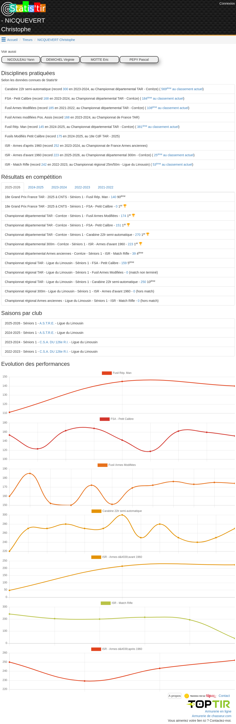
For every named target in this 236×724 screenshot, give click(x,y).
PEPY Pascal (139, 59)
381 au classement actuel (157, 127)
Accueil (12, 40)
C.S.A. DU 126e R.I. (54, 342)
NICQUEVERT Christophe (56, 40)
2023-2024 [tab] (59, 187)
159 (124, 263)
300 (65, 89)
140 (113, 197)
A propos (175, 696)
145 (41, 127)
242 (44, 164)
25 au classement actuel (173, 155)
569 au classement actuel (181, 89)
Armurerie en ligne (218, 711)
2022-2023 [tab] (82, 187)
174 (123, 216)
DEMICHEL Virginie (60, 59)
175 (59, 136)
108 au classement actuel (167, 108)
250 (143, 282)
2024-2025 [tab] (36, 187)
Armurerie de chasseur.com (211, 716)
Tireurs (27, 40)
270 (137, 235)
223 (56, 155)
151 (118, 225)
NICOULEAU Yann (20, 59)
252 (56, 145)
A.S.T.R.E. (46, 323)
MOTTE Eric (100, 59)
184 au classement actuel (162, 98)
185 (51, 108)
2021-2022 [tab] (105, 187)
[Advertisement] (134, 11)
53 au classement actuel (172, 164)
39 (134, 253)
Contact (224, 695)
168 (46, 98)
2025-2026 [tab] (12, 187)
